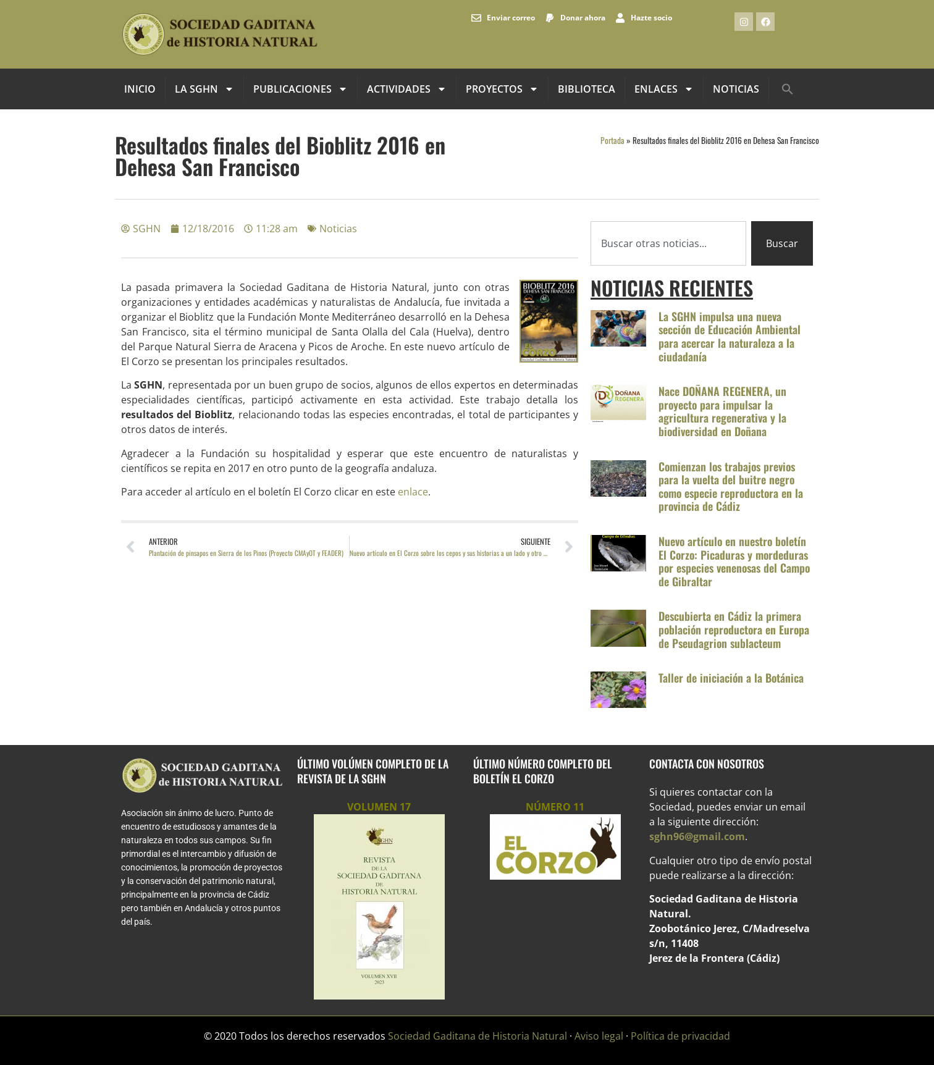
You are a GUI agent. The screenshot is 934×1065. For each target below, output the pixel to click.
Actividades (407, 89)
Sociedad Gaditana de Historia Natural (477, 1036)
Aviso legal (598, 1036)
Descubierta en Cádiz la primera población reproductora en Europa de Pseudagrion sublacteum (733, 629)
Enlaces (664, 89)
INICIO (140, 89)
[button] (787, 89)
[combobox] (668, 243)
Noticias (736, 89)
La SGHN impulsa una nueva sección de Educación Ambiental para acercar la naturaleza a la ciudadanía (729, 336)
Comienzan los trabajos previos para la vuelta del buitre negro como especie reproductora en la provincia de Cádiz (730, 486)
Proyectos (502, 89)
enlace (413, 492)
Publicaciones (300, 89)
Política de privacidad (680, 1036)
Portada (612, 140)
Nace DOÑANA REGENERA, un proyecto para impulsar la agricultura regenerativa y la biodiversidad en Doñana (722, 411)
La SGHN (204, 89)
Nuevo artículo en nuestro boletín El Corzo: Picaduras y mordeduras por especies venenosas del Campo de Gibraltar (734, 561)
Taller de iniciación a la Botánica (731, 678)
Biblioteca (586, 89)
